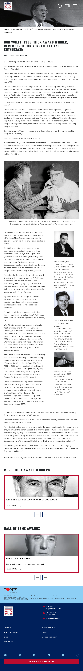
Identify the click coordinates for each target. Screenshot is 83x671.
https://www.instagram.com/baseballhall (48, 655)
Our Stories (17, 29)
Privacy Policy (48, 627)
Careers (7, 627)
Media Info (8, 642)
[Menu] (75, 5)
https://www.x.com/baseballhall (20, 655)
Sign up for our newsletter (41, 661)
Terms (44, 632)
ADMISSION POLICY (49, 637)
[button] (37, 514)
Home (6, 29)
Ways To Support (11, 632)
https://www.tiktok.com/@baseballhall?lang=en (77, 655)
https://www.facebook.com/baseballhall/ (34, 655)
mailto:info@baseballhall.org (5, 655)
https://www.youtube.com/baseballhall (63, 655)
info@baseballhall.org (53, 618)
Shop (6, 637)
